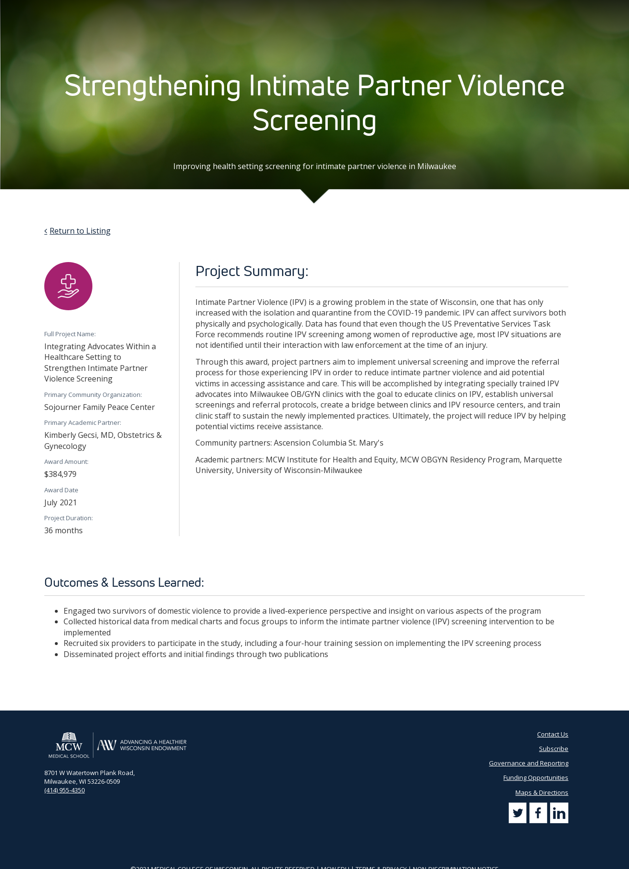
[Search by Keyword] (533, 9)
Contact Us (438, 9)
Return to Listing (80, 230)
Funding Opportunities (535, 777)
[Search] (575, 9)
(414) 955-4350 (64, 790)
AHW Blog (348, 9)
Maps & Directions (541, 792)
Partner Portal (392, 9)
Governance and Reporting (528, 763)
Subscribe (478, 9)
